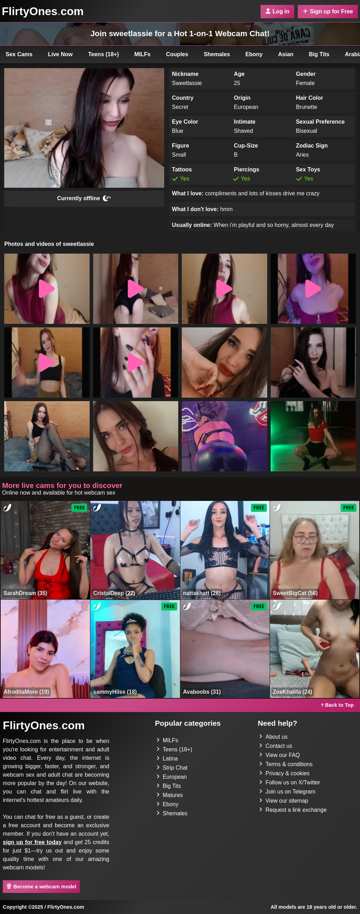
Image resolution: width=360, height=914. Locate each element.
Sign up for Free (328, 11)
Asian (286, 54)
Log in (277, 11)
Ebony (254, 54)
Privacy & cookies (284, 773)
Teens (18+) (103, 54)
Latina (167, 759)
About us (273, 737)
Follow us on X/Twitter (290, 782)
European (171, 777)
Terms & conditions (286, 764)
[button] (47, 289)
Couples (177, 54)
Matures (169, 795)
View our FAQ (279, 755)
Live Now (60, 54)
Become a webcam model (41, 886)
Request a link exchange (293, 810)
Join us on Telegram (287, 792)
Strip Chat (172, 768)
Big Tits (319, 54)
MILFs (142, 54)
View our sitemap (283, 801)
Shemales (217, 54)
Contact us (275, 746)
